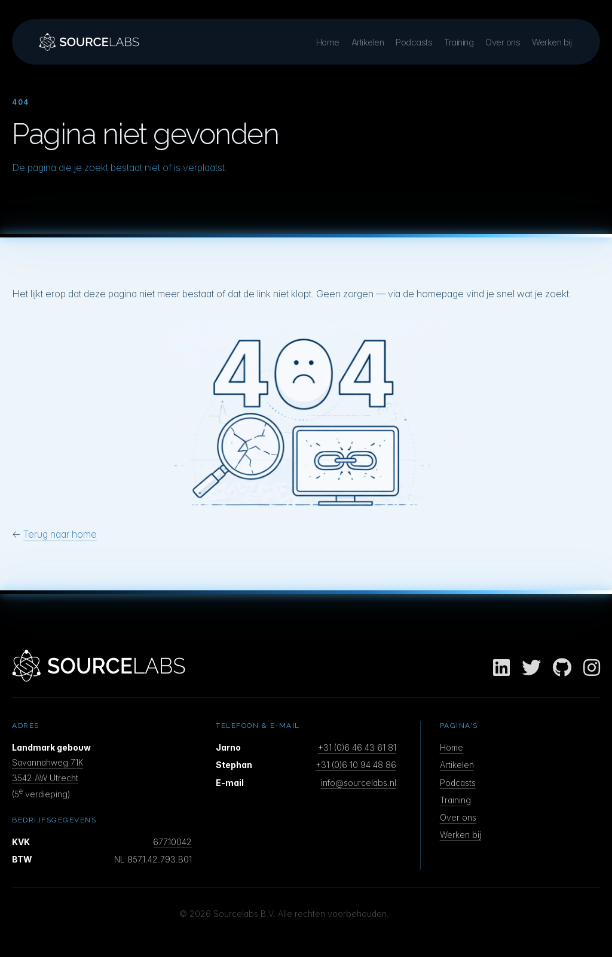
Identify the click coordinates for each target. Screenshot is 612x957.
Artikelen (367, 42)
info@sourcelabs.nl (358, 783)
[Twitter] (531, 668)
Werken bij (551, 42)
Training (458, 42)
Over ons (502, 42)
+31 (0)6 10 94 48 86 (356, 765)
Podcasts (414, 42)
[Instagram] (591, 668)
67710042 (172, 842)
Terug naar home (60, 534)
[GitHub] (562, 668)
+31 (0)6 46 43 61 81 (357, 747)
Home (327, 42)
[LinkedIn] (501, 668)
